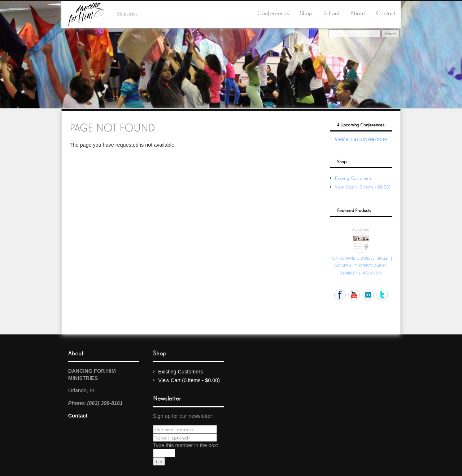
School (331, 13)
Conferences (273, 13)
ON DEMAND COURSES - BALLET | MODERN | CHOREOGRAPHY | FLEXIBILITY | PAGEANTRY (362, 265)
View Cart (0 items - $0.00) (363, 186)
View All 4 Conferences (361, 139)
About (357, 13)
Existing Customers (353, 178)
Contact (385, 13)
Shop (306, 13)
